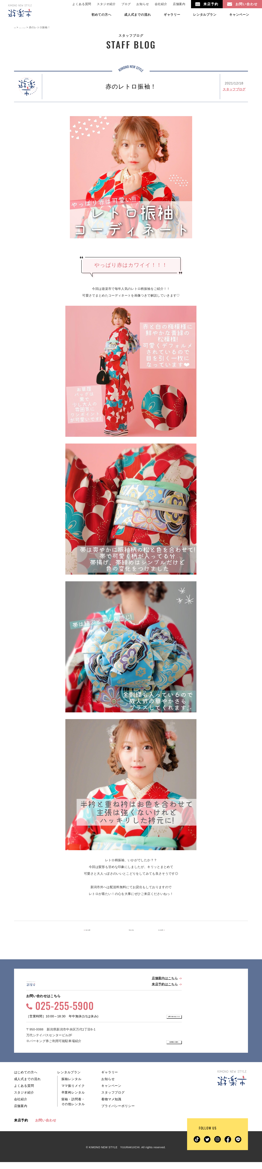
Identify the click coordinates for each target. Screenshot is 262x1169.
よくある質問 (81, 4)
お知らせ (142, 4)
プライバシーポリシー (118, 1113)
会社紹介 (161, 4)
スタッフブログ (234, 89)
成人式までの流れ (27, 1086)
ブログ (126, 4)
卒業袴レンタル (73, 1099)
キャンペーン (111, 1092)
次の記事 (165, 930)
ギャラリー (109, 1079)
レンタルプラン (69, 1079)
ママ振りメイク (73, 1092)
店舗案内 (179, 4)
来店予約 (21, 1127)
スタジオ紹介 (106, 4)
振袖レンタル (71, 1086)
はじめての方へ (25, 1079)
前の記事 (95, 930)
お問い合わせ (45, 1127)
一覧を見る (131, 930)
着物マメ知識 (111, 1106)
